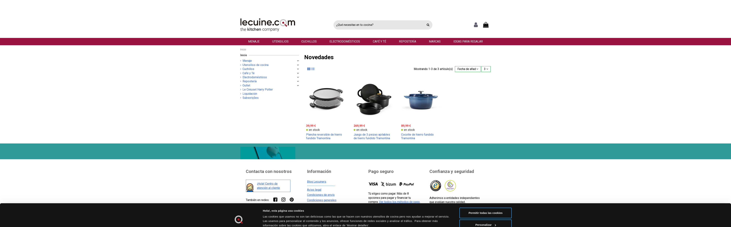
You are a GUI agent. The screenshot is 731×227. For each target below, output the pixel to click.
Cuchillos (248, 69)
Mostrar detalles (273, 171)
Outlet (246, 85)
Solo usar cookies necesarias (485, 172)
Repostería (250, 81)
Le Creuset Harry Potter (258, 89)
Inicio (243, 55)
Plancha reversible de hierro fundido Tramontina (324, 136)
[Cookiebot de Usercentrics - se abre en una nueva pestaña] (239, 175)
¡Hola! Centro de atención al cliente (268, 185)
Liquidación (250, 93)
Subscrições (251, 97)
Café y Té (249, 73)
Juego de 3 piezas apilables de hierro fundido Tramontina (372, 136)
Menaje (247, 60)
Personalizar (485, 160)
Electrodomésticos (255, 77)
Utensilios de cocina (255, 65)
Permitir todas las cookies (486, 148)
